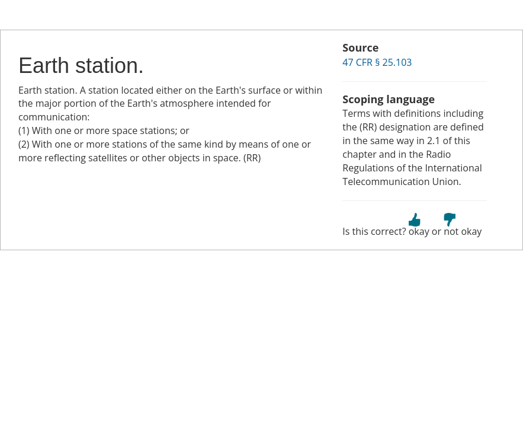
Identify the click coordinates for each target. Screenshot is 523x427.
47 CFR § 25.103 (377, 62)
